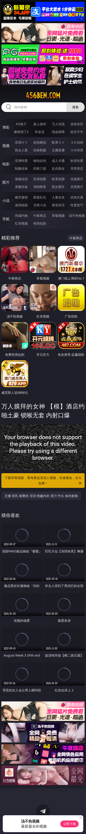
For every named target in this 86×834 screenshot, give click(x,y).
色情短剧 (39, 223)
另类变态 (76, 168)
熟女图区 (58, 187)
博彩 (6, 127)
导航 (6, 218)
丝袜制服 (39, 150)
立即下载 (69, 824)
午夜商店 (39, 215)
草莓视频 (58, 215)
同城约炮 (21, 215)
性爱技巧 (76, 205)
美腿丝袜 (21, 187)
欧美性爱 (76, 160)
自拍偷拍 (39, 142)
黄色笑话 (58, 205)
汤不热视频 (77, 215)
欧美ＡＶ (58, 142)
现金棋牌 (58, 132)
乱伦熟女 (58, 168)
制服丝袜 (21, 168)
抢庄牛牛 (76, 132)
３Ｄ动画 (76, 142)
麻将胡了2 (21, 132)
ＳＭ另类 (76, 150)
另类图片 (76, 187)
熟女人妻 (21, 150)
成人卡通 (58, 160)
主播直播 (58, 150)
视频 (6, 145)
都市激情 (21, 197)
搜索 (75, 107)
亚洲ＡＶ (21, 142)
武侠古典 (76, 197)
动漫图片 (76, 179)
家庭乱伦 (39, 197)
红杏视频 (21, 223)
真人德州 (39, 124)
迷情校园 (21, 205)
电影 (6, 163)
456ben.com (43, 95)
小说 (6, 200)
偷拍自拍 (39, 160)
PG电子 (21, 124)
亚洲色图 (39, 179)
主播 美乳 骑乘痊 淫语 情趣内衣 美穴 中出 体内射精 (41, 496)
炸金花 (39, 132)
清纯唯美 (39, 187)
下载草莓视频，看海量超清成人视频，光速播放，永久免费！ (44, 480)
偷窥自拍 (21, 179)
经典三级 (39, 168)
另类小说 (39, 205)
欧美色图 (58, 179)
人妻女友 (58, 197)
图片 (6, 182)
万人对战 (58, 124)
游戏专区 (76, 124)
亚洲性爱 (21, 160)
